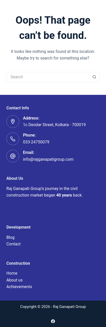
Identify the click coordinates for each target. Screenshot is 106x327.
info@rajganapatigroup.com (48, 159)
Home (11, 273)
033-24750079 (36, 142)
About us (14, 280)
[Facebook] (53, 321)
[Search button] (94, 77)
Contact (13, 244)
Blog (10, 237)
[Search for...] (47, 77)
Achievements (19, 286)
